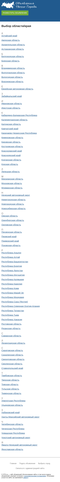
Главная (13, 463)
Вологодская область (12, 77)
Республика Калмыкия (12, 279)
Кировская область (10, 142)
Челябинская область (12, 424)
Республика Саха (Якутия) (14, 301)
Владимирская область (13, 68)
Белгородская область (12, 56)
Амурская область (10, 40)
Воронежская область (12, 81)
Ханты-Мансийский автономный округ (20, 417)
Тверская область (10, 380)
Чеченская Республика (12, 428)
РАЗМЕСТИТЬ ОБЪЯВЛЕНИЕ (15, 13)
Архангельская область (13, 44)
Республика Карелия (11, 284)
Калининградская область (14, 119)
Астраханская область (12, 49)
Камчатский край (9, 128)
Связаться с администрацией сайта (30, 468)
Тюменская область (11, 393)
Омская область (9, 216)
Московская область (11, 183)
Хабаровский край (10, 412)
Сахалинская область (12, 355)
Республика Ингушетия (13, 275)
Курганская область (11, 160)
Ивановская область (11, 103)
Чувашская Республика (13, 433)
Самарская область (11, 335)
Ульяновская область (12, 405)
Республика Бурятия (11, 266)
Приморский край (10, 241)
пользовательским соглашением (35, 476)
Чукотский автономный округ (15, 437)
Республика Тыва (10, 315)
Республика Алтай (10, 257)
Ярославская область (12, 449)
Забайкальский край (11, 96)
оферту (25, 477)
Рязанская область (10, 328)
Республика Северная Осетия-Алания (20, 306)
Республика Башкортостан (14, 261)
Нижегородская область (13, 199)
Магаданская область (12, 179)
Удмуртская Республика (13, 400)
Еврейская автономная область (17, 89)
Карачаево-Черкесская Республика (19, 133)
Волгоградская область (13, 72)
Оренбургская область (12, 220)
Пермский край (8, 236)
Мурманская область (11, 188)
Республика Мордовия (12, 297)
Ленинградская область (13, 343)
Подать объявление (27, 463)
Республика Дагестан (12, 270)
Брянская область (10, 61)
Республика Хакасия (11, 319)
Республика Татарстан (12, 310)
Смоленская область (11, 364)
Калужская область (11, 124)
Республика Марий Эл (12, 293)
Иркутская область (10, 108)
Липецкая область (10, 171)
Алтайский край (9, 35)
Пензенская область (11, 232)
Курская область (9, 164)
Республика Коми (10, 288)
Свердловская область (12, 359)
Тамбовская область (11, 375)
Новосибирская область (13, 208)
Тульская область (10, 389)
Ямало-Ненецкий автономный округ (19, 445)
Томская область (9, 384)
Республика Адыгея (11, 252)
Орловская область (11, 224)
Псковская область (10, 245)
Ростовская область (11, 324)
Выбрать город (44, 463)
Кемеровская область (12, 137)
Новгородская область (12, 204)
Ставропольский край (12, 368)
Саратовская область (12, 350)
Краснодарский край (11, 151)
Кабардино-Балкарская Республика (19, 115)
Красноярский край (11, 155)
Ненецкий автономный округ (15, 195)
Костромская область (12, 146)
